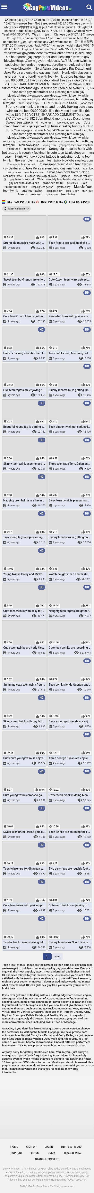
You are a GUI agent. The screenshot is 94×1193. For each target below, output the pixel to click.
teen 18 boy (72, 190)
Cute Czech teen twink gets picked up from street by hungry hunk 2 (48, 124)
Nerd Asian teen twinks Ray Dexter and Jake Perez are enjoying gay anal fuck (47, 70)
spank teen (52, 194)
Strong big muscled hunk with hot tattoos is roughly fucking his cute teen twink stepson (47, 151)
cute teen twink (32, 191)
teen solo (36, 194)
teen (47, 34)
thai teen (65, 176)
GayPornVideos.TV (43, 1186)
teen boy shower (34, 172)
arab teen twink (53, 183)
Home (14, 1146)
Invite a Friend (71, 1146)
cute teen (47, 122)
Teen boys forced (34, 148)
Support (17, 1152)
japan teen (87, 103)
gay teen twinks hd (22, 179)
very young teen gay (68, 122)
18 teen (39, 160)
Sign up (31, 1146)
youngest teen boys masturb (76, 145)
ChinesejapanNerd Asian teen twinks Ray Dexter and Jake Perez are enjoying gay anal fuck (47, 166)
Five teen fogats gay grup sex (41, 176)
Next (57, 956)
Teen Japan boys (29, 103)
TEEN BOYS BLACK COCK (59, 103)
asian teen (13, 148)
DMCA (51, 1152)
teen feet (88, 168)
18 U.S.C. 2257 (72, 1152)
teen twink (68, 194)
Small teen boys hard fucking (68, 172)
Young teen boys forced (21, 164)
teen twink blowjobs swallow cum (70, 160)
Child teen (72, 183)
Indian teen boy (54, 190)
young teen (49, 145)
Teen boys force (12, 175)
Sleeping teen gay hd (42, 187)
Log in (49, 1146)
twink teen (14, 172)
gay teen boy (63, 187)
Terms (35, 1152)
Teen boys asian (29, 145)
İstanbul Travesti (47, 1159)
